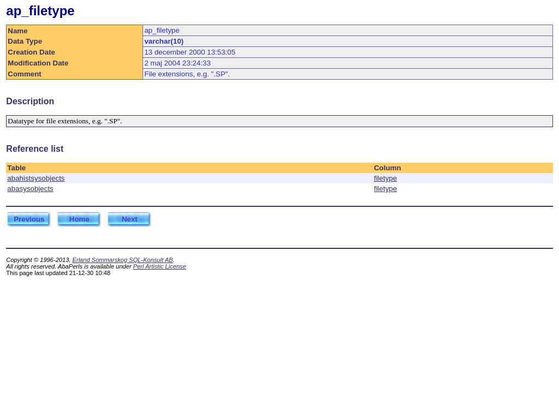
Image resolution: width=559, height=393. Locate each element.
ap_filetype (40, 10)
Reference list (34, 148)
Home (79, 219)
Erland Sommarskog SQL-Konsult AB (123, 260)
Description (30, 101)
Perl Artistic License (159, 266)
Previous (29, 219)
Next (130, 219)
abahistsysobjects (35, 178)
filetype (385, 178)
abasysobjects (30, 188)
